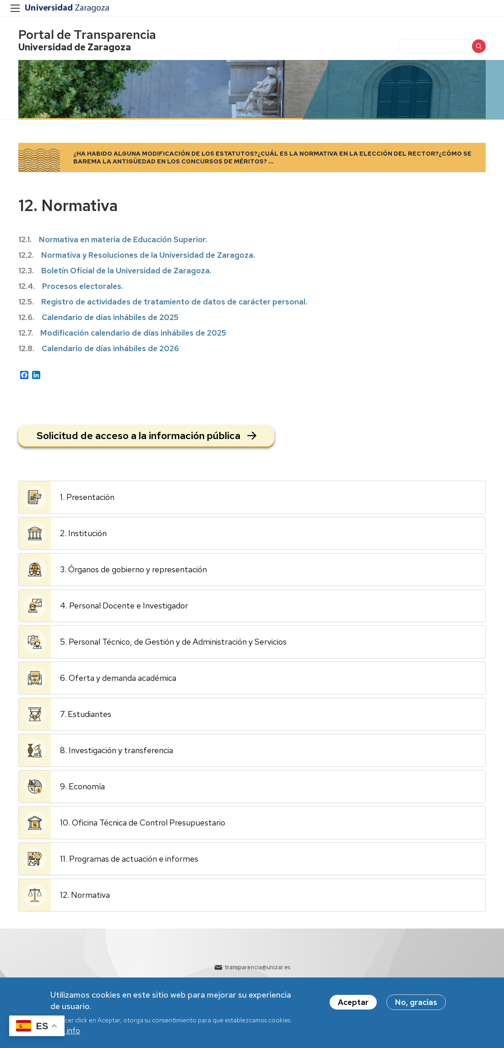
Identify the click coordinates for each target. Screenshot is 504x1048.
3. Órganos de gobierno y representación (133, 569)
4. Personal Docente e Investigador (124, 605)
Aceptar (353, 1004)
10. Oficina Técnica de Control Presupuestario (142, 822)
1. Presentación (87, 497)
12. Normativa (85, 895)
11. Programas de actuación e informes (129, 858)
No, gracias (416, 1004)
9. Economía (82, 786)
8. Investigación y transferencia (116, 750)
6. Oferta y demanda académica (118, 678)
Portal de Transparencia (87, 35)
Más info (65, 1032)
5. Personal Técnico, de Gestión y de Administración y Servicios (173, 641)
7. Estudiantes (85, 714)
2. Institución (83, 533)
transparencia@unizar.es (257, 967)
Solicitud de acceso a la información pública (138, 435)
